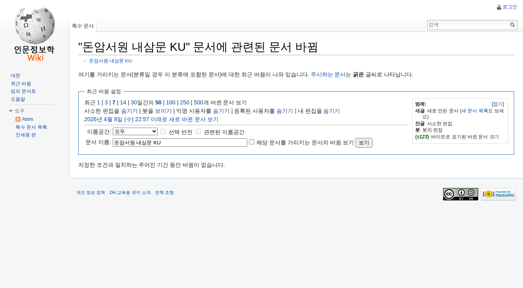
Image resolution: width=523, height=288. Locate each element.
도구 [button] (19, 111)
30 (136, 103)
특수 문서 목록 (31, 127)
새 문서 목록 (474, 111)
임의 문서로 (23, 91)
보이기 (165, 111)
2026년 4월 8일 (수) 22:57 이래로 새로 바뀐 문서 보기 (153, 119)
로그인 (509, 7)
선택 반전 (183, 132)
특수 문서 (84, 26)
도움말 (18, 99)
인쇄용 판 (26, 135)
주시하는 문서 (330, 75)
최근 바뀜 (21, 83)
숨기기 (131, 111)
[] (497, 104)
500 (200, 103)
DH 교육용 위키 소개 (131, 194)
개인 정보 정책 (92, 194)
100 (172, 103)
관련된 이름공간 (226, 132)
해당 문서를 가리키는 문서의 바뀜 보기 (307, 142)
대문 (15, 75)
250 (186, 103)
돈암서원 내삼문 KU (112, 61)
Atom (27, 119)
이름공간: (101, 131)
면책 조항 (166, 194)
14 (125, 103)
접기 (497, 104)
